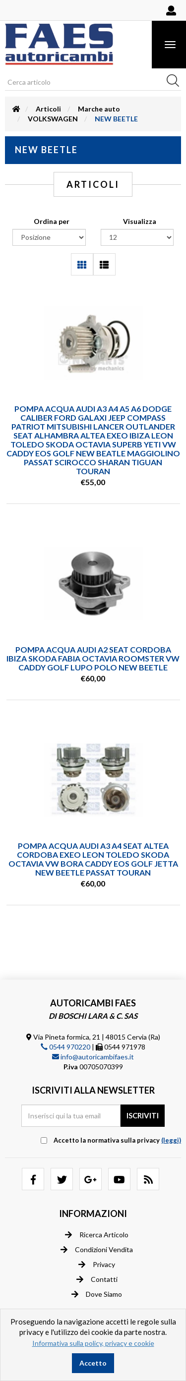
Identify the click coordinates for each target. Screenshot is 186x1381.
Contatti (97, 1279)
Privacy (96, 1265)
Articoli (48, 109)
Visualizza (139, 221)
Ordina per (51, 221)
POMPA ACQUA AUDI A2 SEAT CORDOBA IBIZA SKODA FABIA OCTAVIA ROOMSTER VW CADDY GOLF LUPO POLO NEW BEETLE (93, 658)
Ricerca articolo (96, 1235)
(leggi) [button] (171, 1140)
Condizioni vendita (97, 1250)
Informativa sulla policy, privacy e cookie (93, 1343)
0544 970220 (65, 1047)
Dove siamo (96, 1294)
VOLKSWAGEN (53, 118)
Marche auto (99, 109)
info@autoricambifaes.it (93, 1056)
